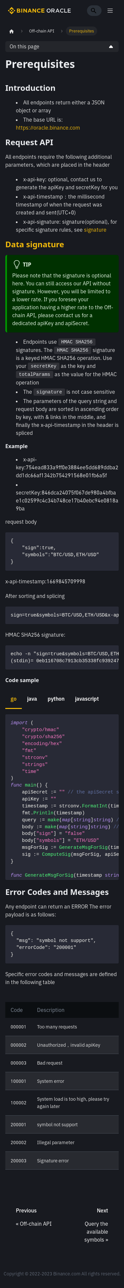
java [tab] (32, 698)
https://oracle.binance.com (48, 127)
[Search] (94, 10)
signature (95, 229)
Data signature (34, 244)
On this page (24, 46)
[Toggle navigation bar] (110, 11)
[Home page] (11, 31)
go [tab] (14, 698)
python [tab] (56, 698)
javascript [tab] (87, 698)
